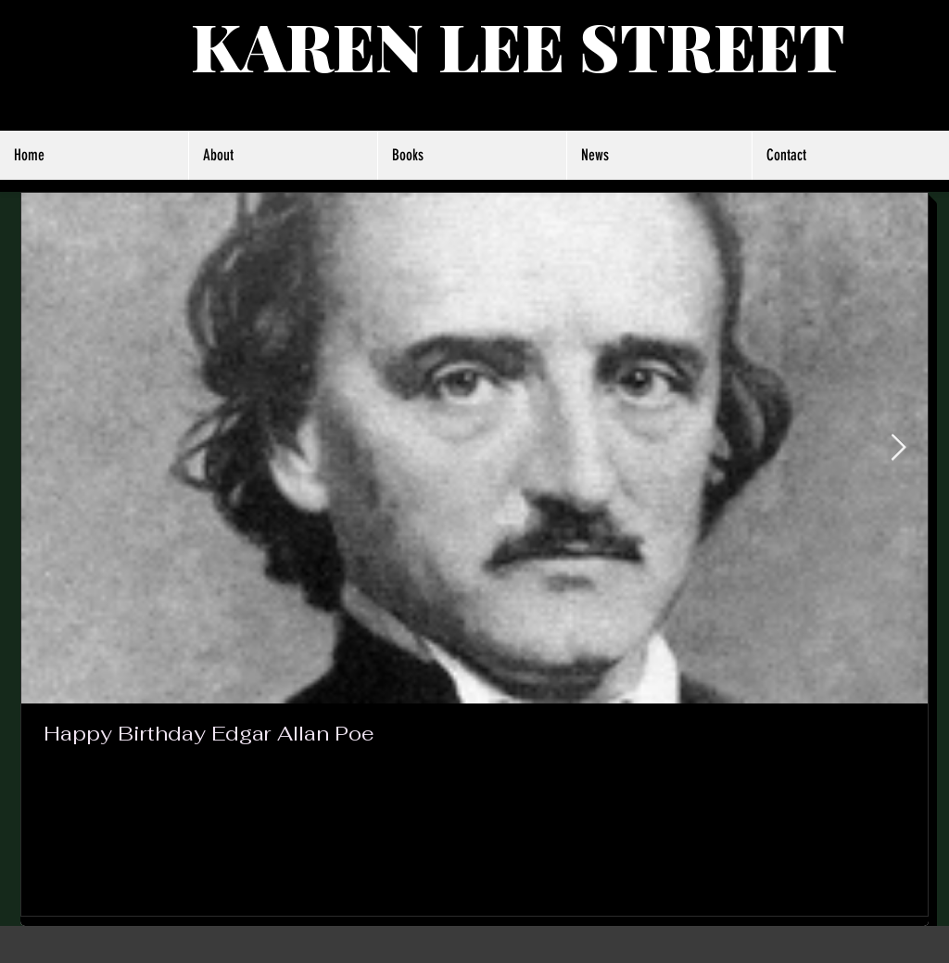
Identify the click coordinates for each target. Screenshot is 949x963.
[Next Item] (898, 449)
